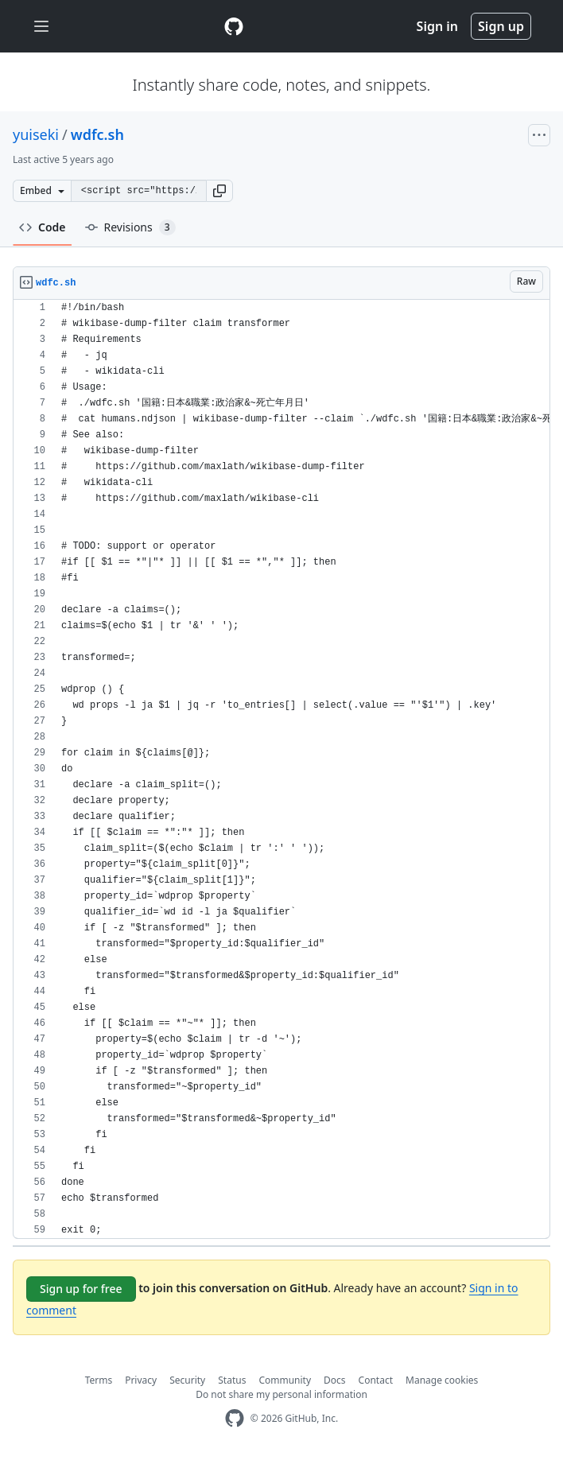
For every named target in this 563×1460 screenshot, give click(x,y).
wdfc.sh (97, 134)
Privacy (141, 1380)
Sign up (501, 26)
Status (232, 1380)
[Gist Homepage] (233, 26)
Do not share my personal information (281, 1394)
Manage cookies (442, 1380)
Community (284, 1380)
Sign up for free (81, 1288)
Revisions (130, 227)
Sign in (437, 26)
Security (187, 1380)
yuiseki (36, 134)
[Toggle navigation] (41, 27)
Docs (335, 1380)
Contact (376, 1380)
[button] (219, 191)
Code (42, 227)
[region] (281, 769)
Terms (99, 1380)
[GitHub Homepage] (234, 1418)
